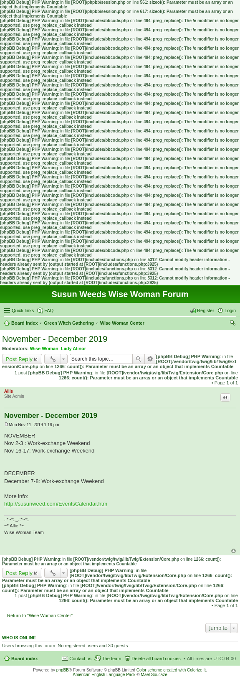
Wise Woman (44, 348)
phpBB (62, 670)
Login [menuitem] (230, 310)
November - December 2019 (54, 338)
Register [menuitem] (205, 310)
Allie (8, 391)
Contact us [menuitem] (80, 658)
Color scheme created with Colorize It (171, 670)
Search (138, 359)
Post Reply (19, 359)
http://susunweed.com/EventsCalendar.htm (55, 504)
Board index (24, 658)
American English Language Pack (104, 674)
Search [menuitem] (232, 323)
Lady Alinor (73, 348)
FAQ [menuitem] (48, 310)
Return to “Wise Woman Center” (40, 615)
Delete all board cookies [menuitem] (155, 658)
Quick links (23, 310)
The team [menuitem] (111, 658)
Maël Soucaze (154, 674)
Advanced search (150, 359)
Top (233, 551)
